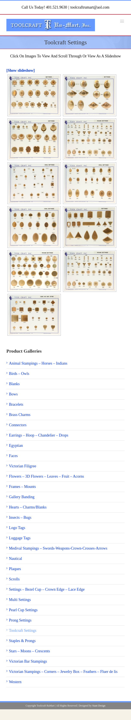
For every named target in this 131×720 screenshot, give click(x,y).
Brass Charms (20, 415)
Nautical (15, 558)
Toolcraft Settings (22, 630)
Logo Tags (17, 528)
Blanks (14, 384)
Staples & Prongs (22, 641)
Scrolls (14, 579)
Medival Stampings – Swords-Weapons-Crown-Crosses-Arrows (58, 548)
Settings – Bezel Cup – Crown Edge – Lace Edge (46, 589)
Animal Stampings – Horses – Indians (38, 363)
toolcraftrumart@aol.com (89, 7)
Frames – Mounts (22, 486)
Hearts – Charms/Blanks (28, 507)
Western (15, 682)
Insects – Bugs (20, 517)
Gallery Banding (21, 497)
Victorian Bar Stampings (28, 661)
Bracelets (16, 404)
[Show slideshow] (20, 70)
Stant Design (98, 705)
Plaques (15, 569)
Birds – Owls (19, 373)
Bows (13, 394)
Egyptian (16, 445)
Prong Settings (20, 620)
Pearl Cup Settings (23, 610)
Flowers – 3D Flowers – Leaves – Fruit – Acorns (46, 476)
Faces (13, 456)
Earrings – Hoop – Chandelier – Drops (38, 435)
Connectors (17, 425)
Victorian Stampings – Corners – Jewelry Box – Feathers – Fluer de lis (63, 671)
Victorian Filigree (22, 466)
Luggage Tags (20, 538)
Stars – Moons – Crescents (29, 651)
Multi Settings (20, 600)
